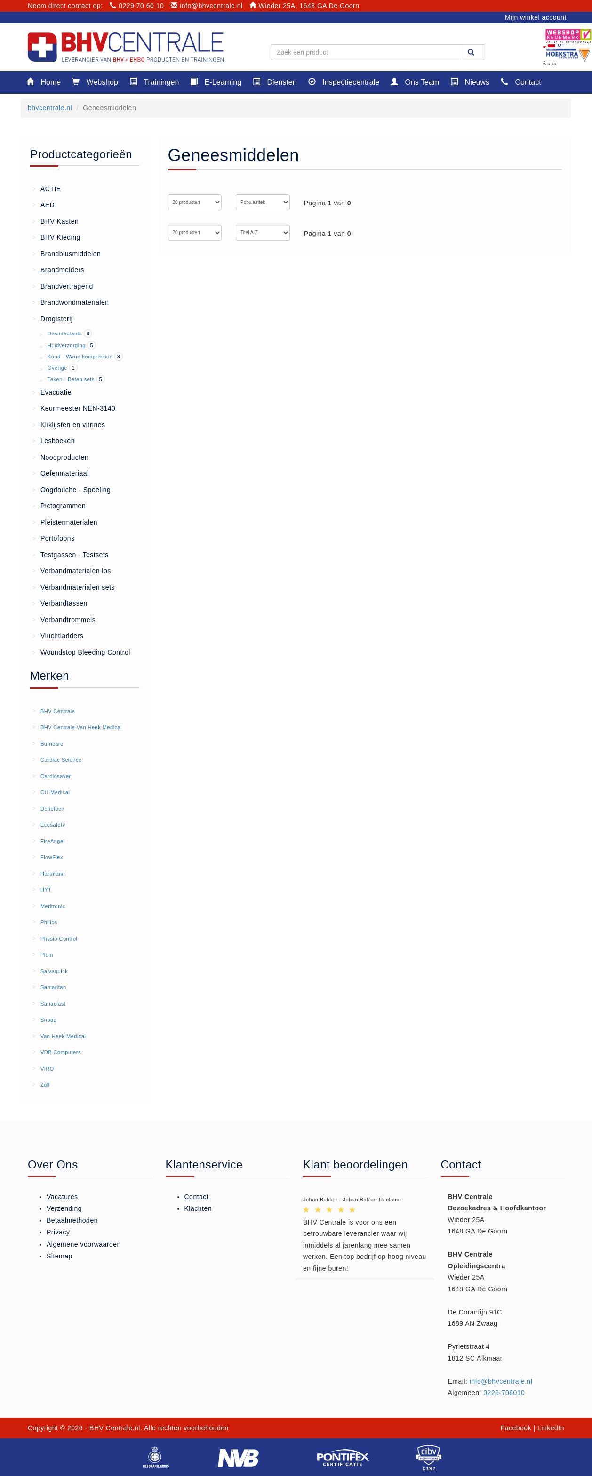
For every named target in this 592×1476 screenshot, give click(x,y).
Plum (46, 954)
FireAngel (52, 841)
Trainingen (154, 81)
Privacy (58, 1232)
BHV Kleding (56, 237)
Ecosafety (52, 824)
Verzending (64, 1208)
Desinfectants (65, 333)
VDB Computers (60, 1052)
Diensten (275, 81)
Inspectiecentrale (343, 81)
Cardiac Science (61, 759)
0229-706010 (504, 1392)
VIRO (47, 1068)
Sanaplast (52, 1003)
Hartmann (52, 873)
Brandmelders (58, 269)
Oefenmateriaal (60, 473)
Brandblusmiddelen (66, 253)
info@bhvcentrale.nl (207, 5)
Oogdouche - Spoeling (71, 489)
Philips (48, 922)
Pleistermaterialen (64, 522)
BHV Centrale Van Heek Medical (81, 727)
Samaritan (53, 987)
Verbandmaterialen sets (73, 587)
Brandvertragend (62, 286)
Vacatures (62, 1196)
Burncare (52, 743)
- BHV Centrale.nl (112, 1428)
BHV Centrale (57, 711)
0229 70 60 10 (137, 5)
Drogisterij (52, 318)
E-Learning (215, 81)
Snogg (48, 1019)
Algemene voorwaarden (84, 1244)
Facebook (516, 1428)
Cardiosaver (55, 776)
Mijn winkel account (536, 17)
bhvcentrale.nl (50, 108)
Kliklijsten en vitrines (68, 424)
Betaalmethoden (72, 1220)
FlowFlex (51, 857)
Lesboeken (53, 440)
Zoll (45, 1084)
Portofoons (53, 538)
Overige (57, 368)
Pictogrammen (59, 505)
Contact (521, 81)
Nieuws (469, 81)
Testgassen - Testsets (70, 554)
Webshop (95, 81)
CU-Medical (55, 792)
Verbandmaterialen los (71, 570)
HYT (46, 889)
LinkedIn (550, 1428)
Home (43, 81)
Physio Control (59, 938)
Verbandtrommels (64, 619)
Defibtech (52, 808)
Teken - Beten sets (71, 379)
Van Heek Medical (63, 1036)
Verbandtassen (60, 603)
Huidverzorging (67, 345)
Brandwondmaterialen (70, 302)
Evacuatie (52, 392)
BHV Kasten (55, 221)
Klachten (198, 1208)
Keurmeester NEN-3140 (73, 408)
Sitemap (59, 1256)
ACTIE (46, 188)
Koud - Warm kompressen (80, 356)
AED (43, 204)
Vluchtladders (57, 635)
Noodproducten (60, 457)
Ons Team (415, 81)
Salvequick (54, 971)
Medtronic (52, 906)
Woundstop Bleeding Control (81, 652)
